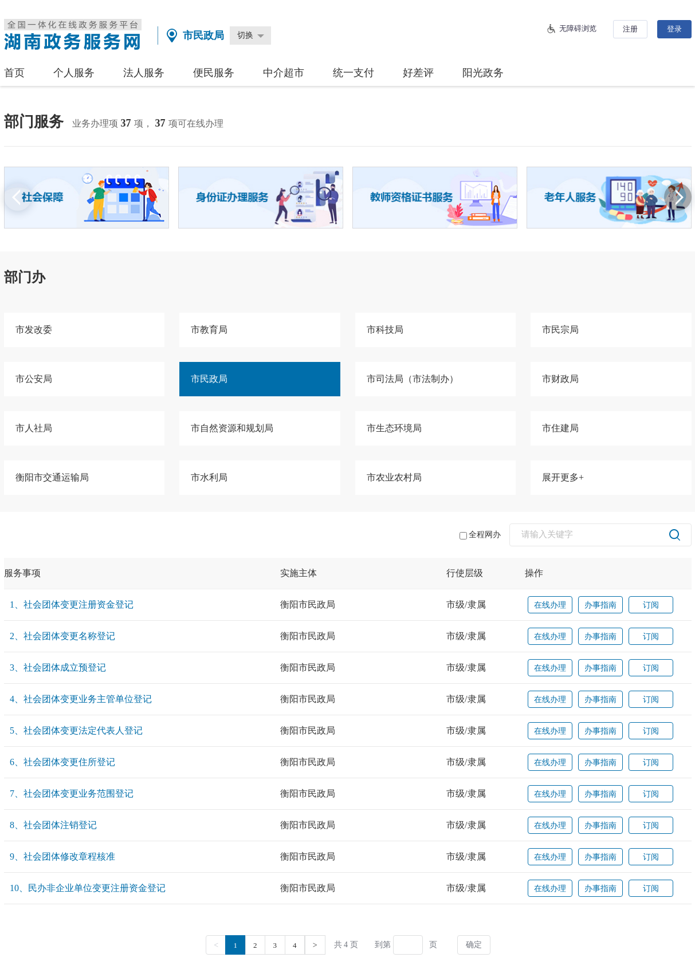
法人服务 (143, 72)
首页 (14, 72)
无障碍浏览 (577, 28)
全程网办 (480, 534)
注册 (630, 29)
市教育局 (209, 329)
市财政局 (560, 379)
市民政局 (209, 379)
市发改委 (33, 329)
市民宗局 (560, 329)
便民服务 (213, 72)
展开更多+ (563, 477)
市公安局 (33, 379)
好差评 (418, 72)
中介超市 (283, 72)
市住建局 (560, 428)
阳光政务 (483, 72)
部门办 (24, 277)
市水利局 (209, 477)
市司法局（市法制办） (412, 379)
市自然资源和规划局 (232, 428)
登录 (674, 29)
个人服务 (74, 72)
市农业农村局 (394, 477)
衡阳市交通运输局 (52, 477)
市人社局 (33, 428)
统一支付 (353, 72)
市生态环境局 (394, 428)
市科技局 (385, 329)
